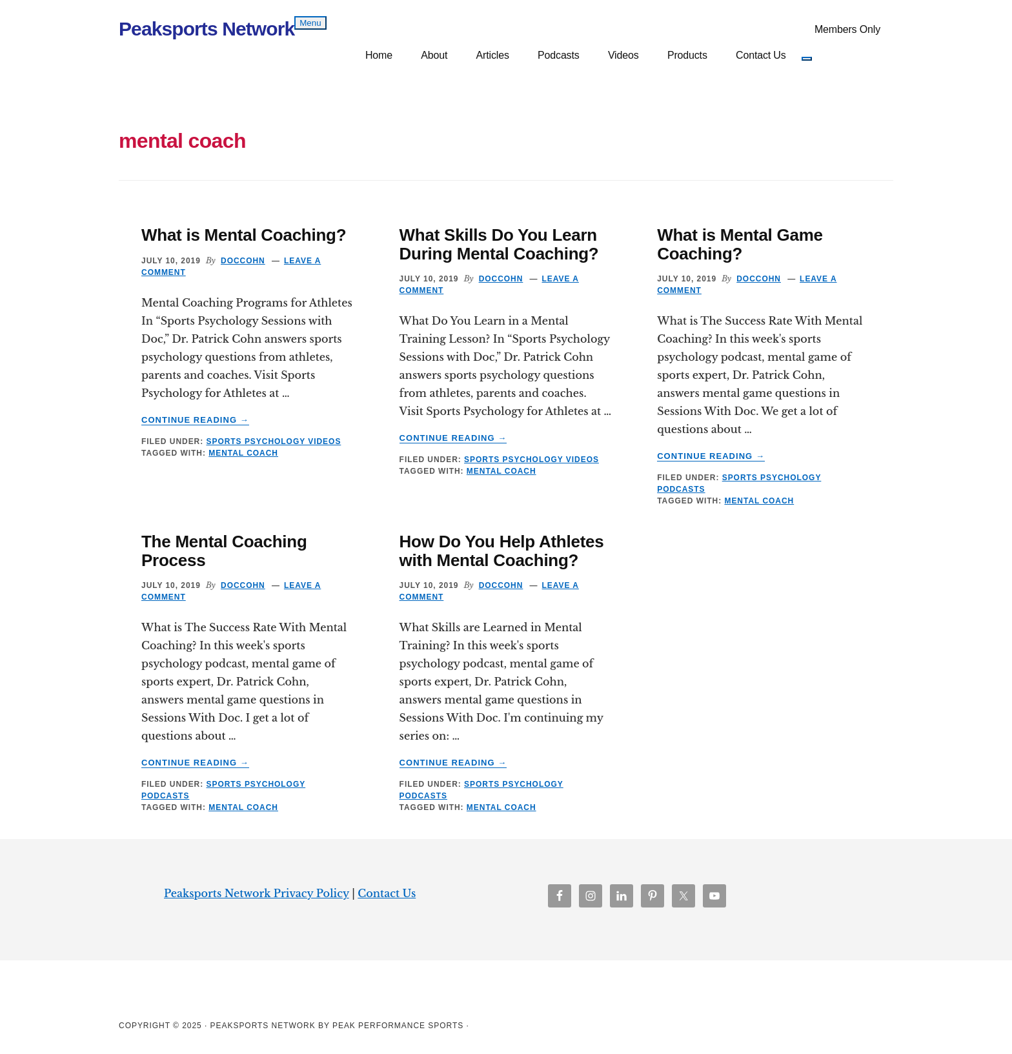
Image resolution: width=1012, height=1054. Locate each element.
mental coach (243, 453)
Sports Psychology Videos (273, 441)
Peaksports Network (206, 28)
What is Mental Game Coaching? (740, 244)
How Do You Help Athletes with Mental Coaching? (502, 551)
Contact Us (387, 893)
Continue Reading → (195, 420)
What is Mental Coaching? (243, 235)
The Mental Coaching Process (224, 551)
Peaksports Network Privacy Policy (256, 893)
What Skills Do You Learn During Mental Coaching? (499, 244)
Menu (310, 23)
